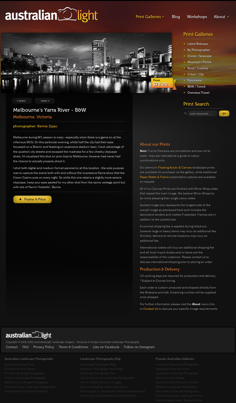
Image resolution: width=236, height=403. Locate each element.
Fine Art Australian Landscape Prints (179, 395)
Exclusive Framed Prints (20, 364)
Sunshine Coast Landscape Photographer (30, 387)
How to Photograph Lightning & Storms (104, 387)
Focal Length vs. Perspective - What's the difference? (112, 391)
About (219, 16)
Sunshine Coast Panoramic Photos (177, 382)
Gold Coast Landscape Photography (177, 391)
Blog (176, 16)
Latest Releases (197, 44)
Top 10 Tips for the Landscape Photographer (107, 378)
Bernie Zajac (47, 126)
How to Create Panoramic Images (100, 382)
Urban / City (195, 74)
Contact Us (150, 309)
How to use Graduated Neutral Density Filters (108, 395)
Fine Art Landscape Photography (24, 373)
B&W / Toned (196, 86)
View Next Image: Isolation (45, 101)
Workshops (197, 16)
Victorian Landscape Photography (25, 378)
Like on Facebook (106, 347)
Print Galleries (148, 16)
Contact (12, 347)
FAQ (25, 347)
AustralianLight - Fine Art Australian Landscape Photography (28, 335)
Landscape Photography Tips (97, 373)
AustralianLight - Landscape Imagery (51, 15)
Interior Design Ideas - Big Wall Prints (179, 400)
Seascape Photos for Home (172, 369)
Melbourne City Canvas (170, 378)
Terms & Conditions (73, 347)
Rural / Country (197, 68)
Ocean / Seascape (199, 56)
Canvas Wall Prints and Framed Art (26, 391)
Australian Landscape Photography (177, 373)
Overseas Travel (198, 92)
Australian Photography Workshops (101, 369)
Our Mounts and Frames (20, 369)
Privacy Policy (43, 347)
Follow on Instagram (139, 347)
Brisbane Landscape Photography (176, 387)
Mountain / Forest (199, 62)
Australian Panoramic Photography (177, 364)
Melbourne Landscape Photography (26, 382)
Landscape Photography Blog (98, 364)
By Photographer (198, 50)
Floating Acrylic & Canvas (175, 167)
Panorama (194, 80)
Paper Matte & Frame (154, 177)
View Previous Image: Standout (22, 101)
